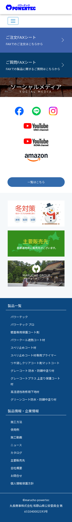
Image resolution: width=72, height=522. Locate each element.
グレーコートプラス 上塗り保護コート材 (35, 381)
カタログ (16, 452)
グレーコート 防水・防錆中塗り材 (32, 370)
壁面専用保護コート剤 (25, 332)
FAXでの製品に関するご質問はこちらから (36, 64)
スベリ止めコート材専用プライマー (33, 355)
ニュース (16, 445)
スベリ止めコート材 (23, 347)
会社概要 (16, 468)
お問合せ (16, 475)
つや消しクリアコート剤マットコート (35, 363)
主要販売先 (18, 460)
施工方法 (16, 422)
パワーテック (19, 317)
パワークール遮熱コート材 (28, 340)
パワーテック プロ (22, 324)
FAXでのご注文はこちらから (36, 39)
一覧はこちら (36, 182)
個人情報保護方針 (22, 483)
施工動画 (16, 437)
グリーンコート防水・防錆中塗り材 (33, 399)
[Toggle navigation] (13, 21)
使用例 (15, 429)
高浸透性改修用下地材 (25, 392)
